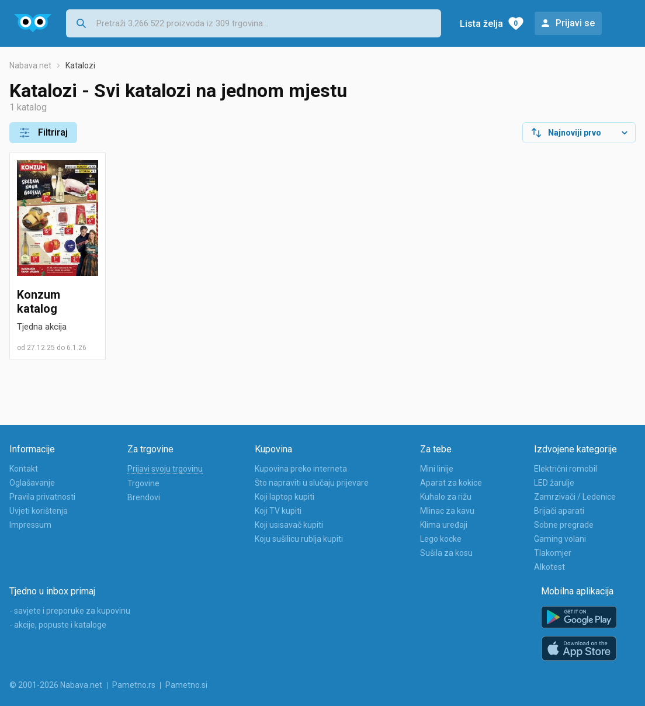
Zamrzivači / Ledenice (575, 496)
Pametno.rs (133, 685)
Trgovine (143, 483)
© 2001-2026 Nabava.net (55, 685)
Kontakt (23, 468)
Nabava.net (30, 65)
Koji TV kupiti (278, 510)
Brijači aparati (559, 510)
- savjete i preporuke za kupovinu (69, 610)
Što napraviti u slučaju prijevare (312, 482)
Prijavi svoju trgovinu (165, 468)
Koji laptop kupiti (284, 496)
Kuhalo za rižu (445, 496)
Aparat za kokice (451, 482)
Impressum (30, 525)
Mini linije (436, 468)
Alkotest (549, 567)
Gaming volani (560, 539)
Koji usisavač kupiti (289, 525)
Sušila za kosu (446, 553)
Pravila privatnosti (42, 496)
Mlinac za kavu (447, 510)
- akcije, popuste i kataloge (57, 624)
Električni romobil (565, 468)
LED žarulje (554, 482)
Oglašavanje (32, 482)
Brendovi (143, 497)
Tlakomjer (552, 553)
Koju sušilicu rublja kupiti (299, 539)
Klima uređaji (443, 525)
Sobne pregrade (564, 525)
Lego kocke (441, 539)
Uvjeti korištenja (38, 510)
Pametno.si (186, 685)
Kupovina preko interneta (301, 468)
